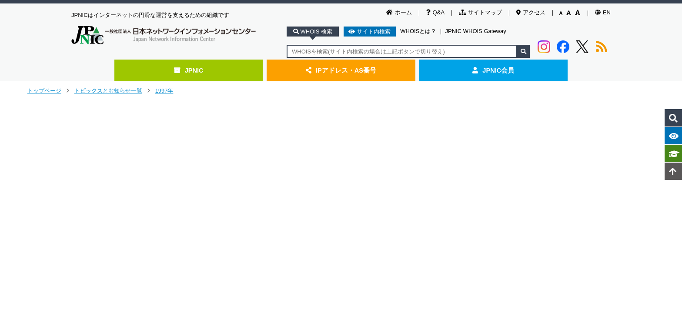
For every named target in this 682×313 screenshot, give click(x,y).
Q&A (435, 12)
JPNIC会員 (493, 70)
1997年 (164, 90)
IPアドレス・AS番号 (341, 70)
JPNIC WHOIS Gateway (475, 31)
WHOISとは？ (418, 31)
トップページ (44, 90)
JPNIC (189, 70)
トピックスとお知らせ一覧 (108, 90)
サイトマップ (480, 12)
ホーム (399, 12)
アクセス (530, 12)
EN (603, 12)
